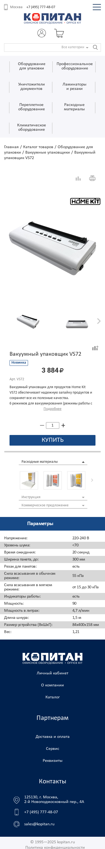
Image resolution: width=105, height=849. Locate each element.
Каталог (52, 697)
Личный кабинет (52, 673)
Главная (11, 147)
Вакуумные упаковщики (47, 152)
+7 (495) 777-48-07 (40, 7)
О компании (52, 685)
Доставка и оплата (53, 737)
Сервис (52, 749)
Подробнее (52, 409)
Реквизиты (53, 761)
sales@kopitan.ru (39, 824)
